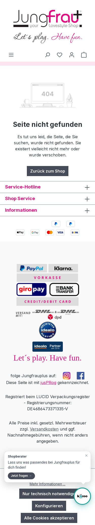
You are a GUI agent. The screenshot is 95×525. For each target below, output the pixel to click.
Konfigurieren (49, 505)
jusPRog (48, 382)
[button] (47, 467)
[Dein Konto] (72, 55)
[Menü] (11, 55)
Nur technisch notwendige (49, 493)
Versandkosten (44, 429)
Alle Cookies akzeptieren (49, 517)
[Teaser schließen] (86, 455)
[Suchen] (47, 55)
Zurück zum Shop (47, 171)
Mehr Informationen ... (47, 484)
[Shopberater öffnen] (82, 496)
